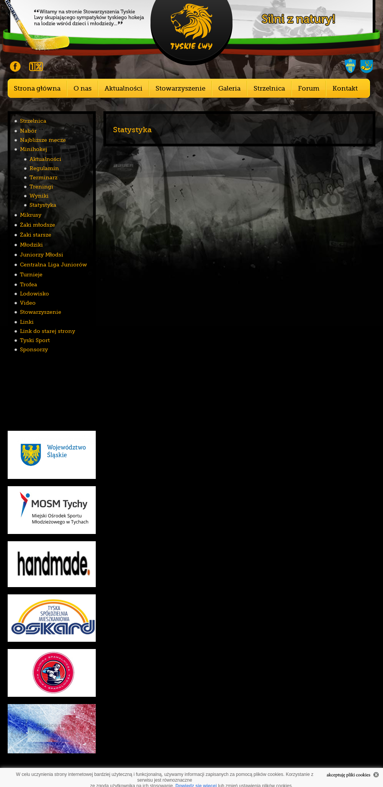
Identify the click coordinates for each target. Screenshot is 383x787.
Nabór (28, 131)
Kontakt (345, 88)
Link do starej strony (47, 331)
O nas (83, 88)
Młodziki (31, 245)
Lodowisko (34, 293)
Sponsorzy (34, 349)
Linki (27, 322)
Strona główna (37, 88)
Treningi (41, 186)
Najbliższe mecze (43, 140)
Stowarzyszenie (180, 88)
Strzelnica (269, 88)
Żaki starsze (35, 235)
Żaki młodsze (37, 225)
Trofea (28, 284)
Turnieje (31, 274)
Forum (308, 88)
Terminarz (43, 177)
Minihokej (33, 149)
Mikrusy (30, 215)
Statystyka (42, 205)
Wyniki (39, 196)
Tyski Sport (35, 340)
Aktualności (123, 88)
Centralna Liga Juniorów (53, 264)
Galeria (229, 88)
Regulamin (44, 168)
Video (28, 303)
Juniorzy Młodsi (41, 255)
